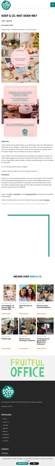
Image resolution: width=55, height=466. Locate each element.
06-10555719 (5, 456)
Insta (10, 194)
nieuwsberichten (30, 194)
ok (34, 463)
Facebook (17, 194)
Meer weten (22, 463)
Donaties (47, 200)
